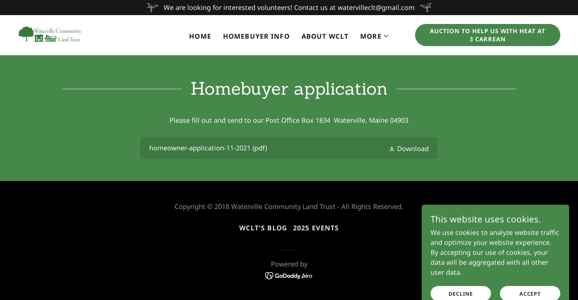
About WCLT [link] (325, 36)
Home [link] (200, 36)
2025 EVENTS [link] (316, 227)
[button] (374, 36)
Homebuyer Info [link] (256, 36)
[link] (51, 34)
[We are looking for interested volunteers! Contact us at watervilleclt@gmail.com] (289, 7)
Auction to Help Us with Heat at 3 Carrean (487, 35)
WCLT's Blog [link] (263, 227)
